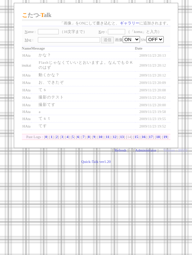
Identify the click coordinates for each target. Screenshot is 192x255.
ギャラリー (129, 23)
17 (151, 137)
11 (107, 137)
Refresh (120, 150)
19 (165, 137)
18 (158, 137)
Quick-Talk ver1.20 (96, 162)
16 (144, 137)
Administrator (145, 150)
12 (115, 137)
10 (101, 137)
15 (136, 137)
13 (122, 137)
